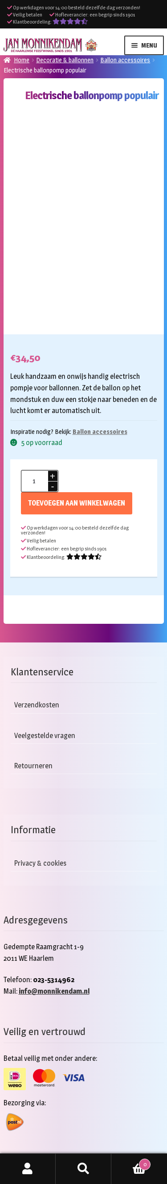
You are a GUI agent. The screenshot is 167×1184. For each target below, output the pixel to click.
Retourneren (33, 766)
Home (21, 60)
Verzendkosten (36, 705)
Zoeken (83, 1169)
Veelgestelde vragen (44, 735)
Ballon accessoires (125, 60)
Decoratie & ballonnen (65, 60)
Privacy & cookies (40, 863)
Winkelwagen (131, 1162)
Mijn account (28, 1169)
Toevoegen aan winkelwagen (76, 503)
